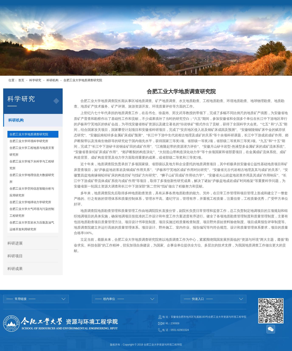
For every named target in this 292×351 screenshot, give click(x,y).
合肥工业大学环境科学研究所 (29, 141)
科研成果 (15, 269)
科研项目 (15, 256)
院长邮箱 (260, 6)
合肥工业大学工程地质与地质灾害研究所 (32, 151)
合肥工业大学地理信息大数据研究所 (32, 178)
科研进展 (15, 243)
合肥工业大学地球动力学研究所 (30, 202)
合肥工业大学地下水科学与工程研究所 (32, 165)
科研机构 (52, 80)
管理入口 (276, 6)
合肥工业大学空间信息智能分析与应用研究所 (32, 192)
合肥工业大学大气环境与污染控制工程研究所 (32, 212)
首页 (21, 80)
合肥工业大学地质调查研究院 (82, 80)
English (245, 6)
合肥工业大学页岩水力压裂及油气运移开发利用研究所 (32, 226)
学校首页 (230, 6)
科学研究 (35, 80)
